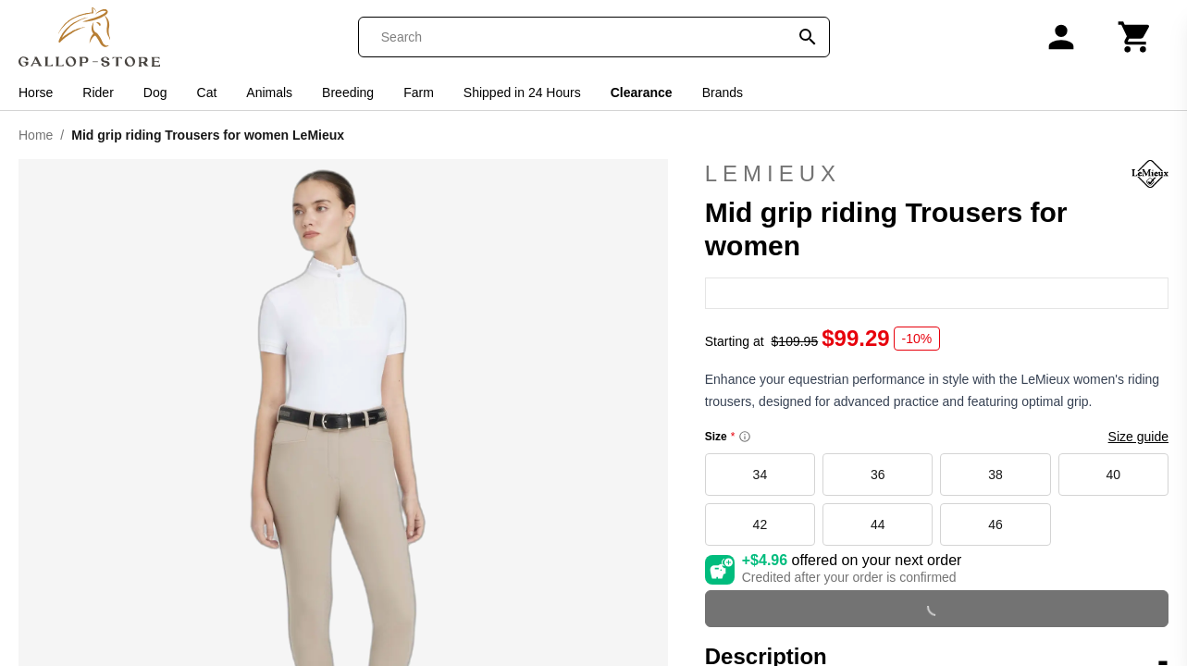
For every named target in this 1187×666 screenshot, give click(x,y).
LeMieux (936, 174)
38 (995, 474)
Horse (36, 92)
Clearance (642, 92)
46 (995, 524)
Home (36, 135)
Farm (418, 92)
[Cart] (1135, 37)
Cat (207, 92)
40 (1114, 474)
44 (878, 524)
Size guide (1138, 436)
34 (760, 474)
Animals (269, 92)
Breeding (348, 92)
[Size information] (744, 436)
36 (878, 474)
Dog (155, 92)
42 (760, 524)
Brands (722, 92)
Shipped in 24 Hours (522, 92)
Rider (97, 92)
